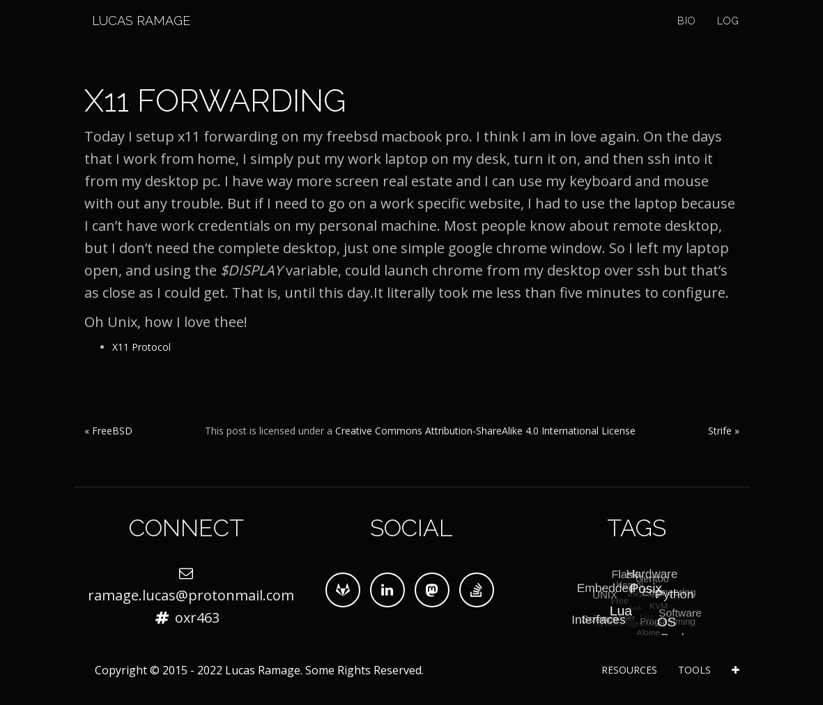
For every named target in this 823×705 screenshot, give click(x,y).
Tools (694, 669)
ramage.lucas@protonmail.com (191, 595)
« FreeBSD (108, 430)
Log (728, 34)
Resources (629, 669)
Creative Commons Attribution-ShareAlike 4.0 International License (485, 430)
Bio (686, 34)
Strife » (723, 430)
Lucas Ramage (133, 34)
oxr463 (197, 617)
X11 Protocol (141, 347)
